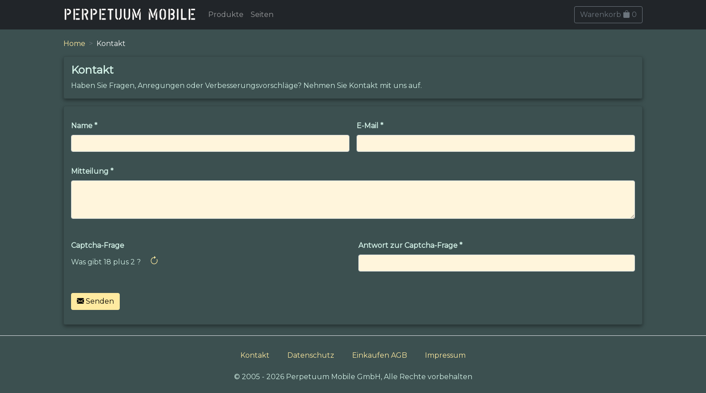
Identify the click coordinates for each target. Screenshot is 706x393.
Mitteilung (90, 171)
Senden (95, 301)
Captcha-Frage (97, 245)
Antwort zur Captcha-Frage (408, 245)
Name (81, 125)
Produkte (226, 14)
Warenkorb (608, 14)
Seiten (262, 14)
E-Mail (367, 125)
